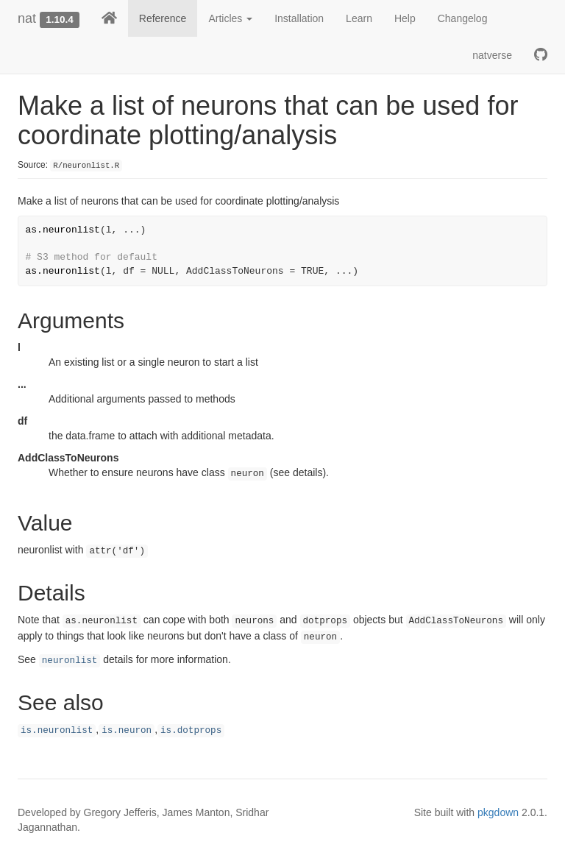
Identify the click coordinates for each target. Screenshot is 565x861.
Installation (299, 18)
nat (27, 18)
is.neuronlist (57, 731)
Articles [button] (230, 18)
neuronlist (70, 661)
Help (405, 18)
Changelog (463, 18)
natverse (492, 55)
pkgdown (498, 812)
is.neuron (127, 731)
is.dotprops (190, 731)
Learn (359, 18)
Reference (163, 18)
